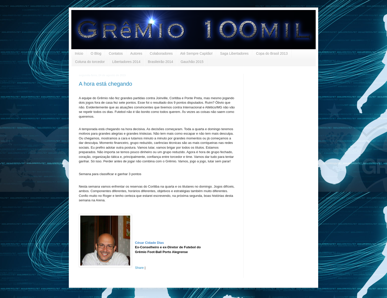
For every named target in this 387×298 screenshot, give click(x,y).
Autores (136, 53)
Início (79, 53)
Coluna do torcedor (90, 62)
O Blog (96, 53)
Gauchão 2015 (192, 62)
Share (139, 268)
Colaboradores (161, 53)
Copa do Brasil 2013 (272, 53)
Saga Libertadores (234, 53)
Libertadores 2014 (126, 62)
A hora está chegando (105, 84)
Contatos (116, 53)
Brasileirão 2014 (160, 62)
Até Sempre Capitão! (196, 53)
